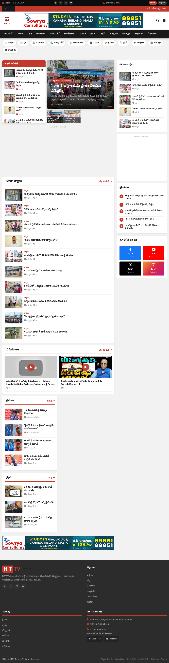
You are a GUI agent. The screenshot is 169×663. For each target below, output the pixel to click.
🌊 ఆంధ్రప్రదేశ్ (56, 42)
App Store (111, 638)
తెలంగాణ (40, 34)
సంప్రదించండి (143, 659)
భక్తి (30, 34)
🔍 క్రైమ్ (123, 42)
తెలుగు (152, 2)
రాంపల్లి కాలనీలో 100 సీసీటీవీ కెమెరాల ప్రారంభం (145, 122)
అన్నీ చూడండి (105, 181)
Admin (164, 659)
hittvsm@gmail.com (99, 624)
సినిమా (83, 34)
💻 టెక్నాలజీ (138, 42)
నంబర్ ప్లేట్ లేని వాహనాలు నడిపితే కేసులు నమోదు (148, 98)
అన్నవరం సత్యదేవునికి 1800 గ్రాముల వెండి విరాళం (145, 74)
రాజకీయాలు (69, 34)
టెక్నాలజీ (114, 34)
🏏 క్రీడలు (109, 42)
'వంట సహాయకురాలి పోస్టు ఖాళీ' (147, 108)
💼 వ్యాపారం (10, 50)
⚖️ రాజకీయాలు (76, 42)
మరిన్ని (51, 400)
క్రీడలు (93, 34)
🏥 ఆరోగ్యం (155, 42)
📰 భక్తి (23, 42)
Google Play (95, 638)
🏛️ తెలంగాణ (38, 42)
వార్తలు (21, 34)
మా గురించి (131, 659)
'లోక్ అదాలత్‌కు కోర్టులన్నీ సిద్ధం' (147, 85)
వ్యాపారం (138, 34)
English (162, 2)
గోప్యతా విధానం (106, 659)
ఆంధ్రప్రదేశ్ (54, 34)
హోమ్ (8, 34)
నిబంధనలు (119, 659)
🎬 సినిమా (94, 42)
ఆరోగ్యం (126, 34)
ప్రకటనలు (155, 659)
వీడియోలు (152, 34)
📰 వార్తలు (9, 42)
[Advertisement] (58, 152)
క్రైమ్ (103, 34)
